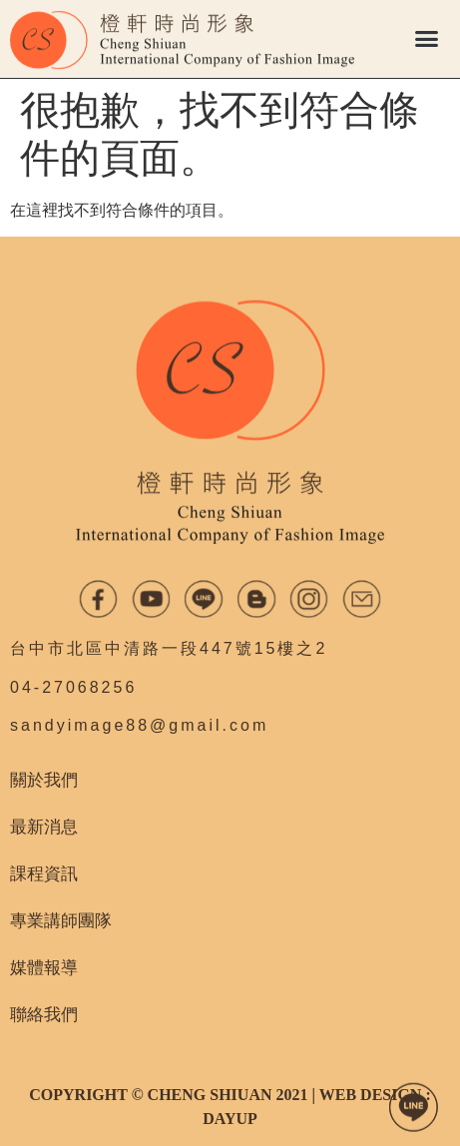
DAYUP (230, 1118)
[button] (426, 39)
